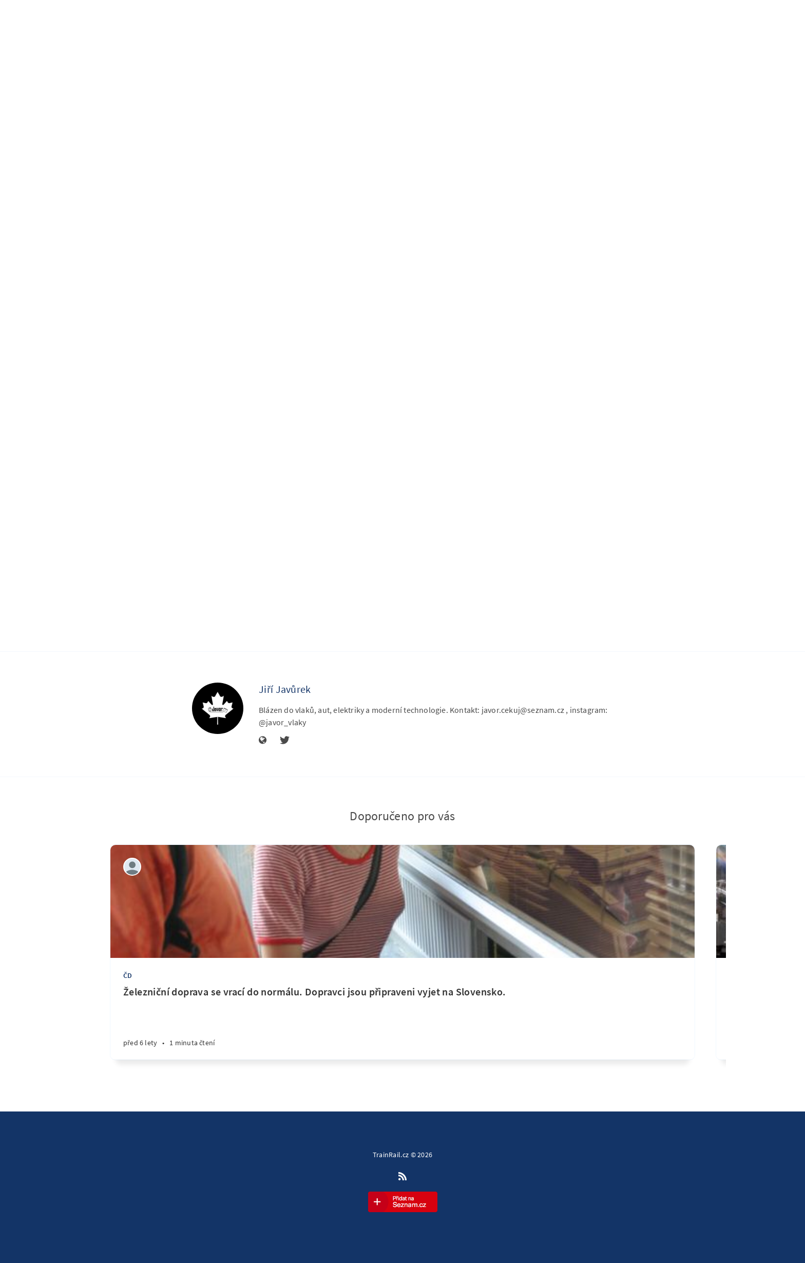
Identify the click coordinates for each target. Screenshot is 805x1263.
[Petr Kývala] (132, 867)
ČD (127, 975)
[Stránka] (263, 741)
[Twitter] (285, 741)
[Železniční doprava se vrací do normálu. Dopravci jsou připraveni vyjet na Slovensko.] (402, 1022)
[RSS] (402, 1176)
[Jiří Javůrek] (217, 708)
